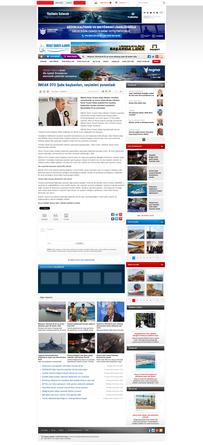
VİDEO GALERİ (133, 265)
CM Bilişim (67, 438)
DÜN (138, 215)
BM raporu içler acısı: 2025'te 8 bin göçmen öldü (61, 395)
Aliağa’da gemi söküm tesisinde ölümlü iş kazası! (61, 391)
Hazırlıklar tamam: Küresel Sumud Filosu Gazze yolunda (65, 388)
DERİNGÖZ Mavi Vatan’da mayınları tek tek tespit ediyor (65, 369)
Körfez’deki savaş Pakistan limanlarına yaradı (155, 174)
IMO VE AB (133, 389)
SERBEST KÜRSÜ (135, 307)
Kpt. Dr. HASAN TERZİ (142, 121)
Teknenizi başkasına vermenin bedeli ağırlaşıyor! (155, 190)
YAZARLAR (132, 85)
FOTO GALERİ (133, 222)
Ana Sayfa (44, 430)
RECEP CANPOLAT (142, 93)
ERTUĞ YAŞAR (142, 132)
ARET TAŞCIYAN (142, 102)
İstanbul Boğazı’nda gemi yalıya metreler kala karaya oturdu (154, 158)
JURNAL (142, 113)
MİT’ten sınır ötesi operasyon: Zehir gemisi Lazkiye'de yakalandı (68, 384)
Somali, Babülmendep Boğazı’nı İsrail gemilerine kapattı (64, 398)
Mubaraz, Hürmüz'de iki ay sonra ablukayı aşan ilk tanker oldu (112, 57)
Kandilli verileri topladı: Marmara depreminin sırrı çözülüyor (65, 377)
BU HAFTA (145, 215)
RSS (86, 430)
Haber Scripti (59, 438)
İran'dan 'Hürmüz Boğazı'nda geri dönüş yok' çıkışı (62, 373)
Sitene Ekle (59, 2)
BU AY (152, 215)
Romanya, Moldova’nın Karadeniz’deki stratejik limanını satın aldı (68, 380)
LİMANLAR (133, 348)
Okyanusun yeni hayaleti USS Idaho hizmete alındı (62, 366)
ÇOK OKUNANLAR (135, 146)
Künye (53, 430)
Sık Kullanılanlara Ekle (74, 430)
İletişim (61, 430)
